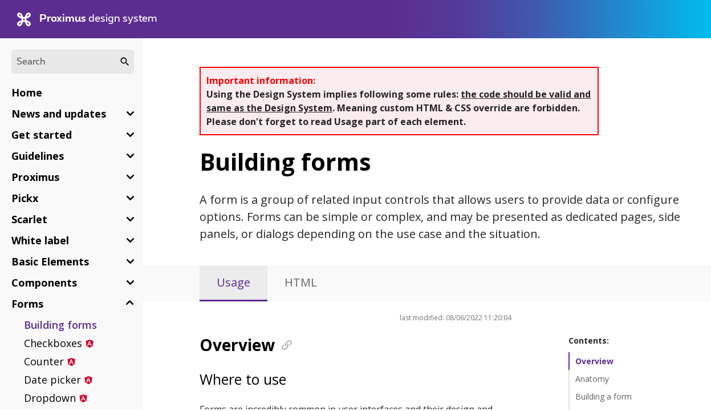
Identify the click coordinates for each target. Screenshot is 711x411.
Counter (44, 361)
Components (44, 282)
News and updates (58, 113)
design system (87, 19)
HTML (301, 282)
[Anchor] (283, 344)
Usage (233, 282)
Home (26, 92)
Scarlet (29, 219)
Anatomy (592, 378)
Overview (594, 361)
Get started (41, 135)
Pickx (24, 198)
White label (40, 240)
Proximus (35, 177)
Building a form (603, 396)
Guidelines (37, 156)
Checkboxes (53, 343)
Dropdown (50, 398)
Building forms (60, 325)
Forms (27, 304)
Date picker (52, 379)
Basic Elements (50, 261)
